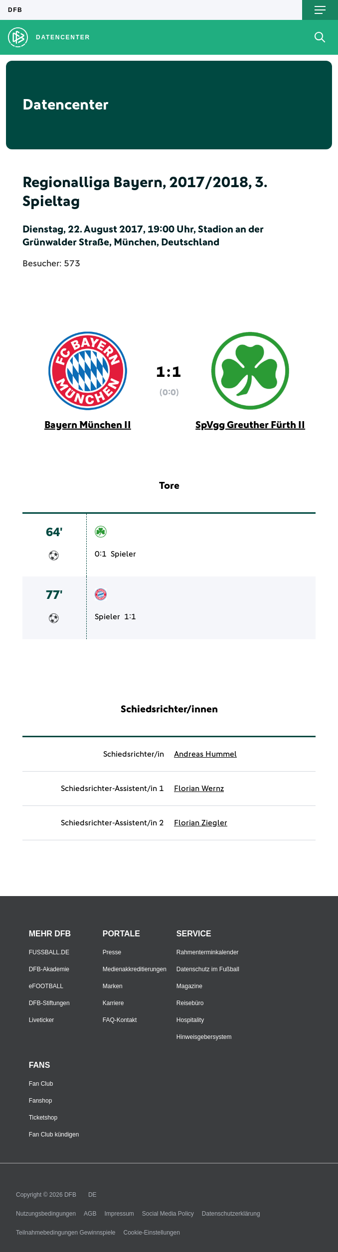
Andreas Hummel (205, 754)
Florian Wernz (199, 789)
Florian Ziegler (200, 823)
